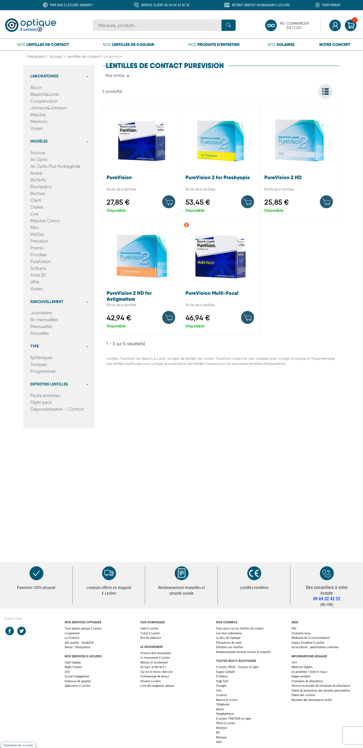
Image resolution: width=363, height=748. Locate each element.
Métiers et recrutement (154, 662)
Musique (221, 737)
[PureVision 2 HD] (299, 163)
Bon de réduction (150, 638)
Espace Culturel (225, 672)
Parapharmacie (225, 714)
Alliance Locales (150, 681)
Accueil (55, 56)
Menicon (38, 121)
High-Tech (222, 681)
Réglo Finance (73, 667)
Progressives (43, 371)
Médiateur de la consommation (311, 638)
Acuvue (37, 152)
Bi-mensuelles (44, 319)
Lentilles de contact (83, 56)
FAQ (294, 628)
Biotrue (37, 193)
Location (221, 695)
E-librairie (222, 676)
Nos (43, 44)
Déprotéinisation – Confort (57, 409)
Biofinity (38, 180)
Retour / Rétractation (77, 647)
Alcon (36, 87)
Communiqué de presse (154, 676)
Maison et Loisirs (227, 700)
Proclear (38, 254)
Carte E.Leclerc (149, 628)
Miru (34, 227)
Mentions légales (302, 667)
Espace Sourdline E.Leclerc (308, 643)
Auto (219, 742)
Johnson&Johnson (48, 108)
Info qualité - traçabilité (79, 643)
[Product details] (168, 201)
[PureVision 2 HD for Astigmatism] (141, 278)
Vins (218, 690)
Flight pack (41, 402)
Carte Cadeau (73, 662)
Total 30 (38, 275)
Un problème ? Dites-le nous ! (310, 672)
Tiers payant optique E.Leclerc (83, 628)
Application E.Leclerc (77, 686)
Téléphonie (222, 704)
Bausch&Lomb (44, 94)
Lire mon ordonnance (229, 633)
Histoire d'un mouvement (155, 653)
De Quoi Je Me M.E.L (153, 667)
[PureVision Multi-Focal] (220, 278)
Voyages (221, 686)
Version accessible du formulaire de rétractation (321, 686)
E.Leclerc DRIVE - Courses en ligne (237, 667)
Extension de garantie (78, 681)
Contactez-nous (301, 633)
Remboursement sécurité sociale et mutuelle (243, 652)
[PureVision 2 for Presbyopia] (220, 163)
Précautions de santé (229, 643)
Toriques (38, 364)
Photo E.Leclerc (225, 723)
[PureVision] (141, 163)
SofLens (38, 268)
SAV (67, 672)
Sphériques (41, 357)
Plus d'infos (114, 76)
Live (34, 214)
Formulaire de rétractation (307, 681)
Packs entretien (45, 395)
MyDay (37, 234)
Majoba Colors (45, 220)
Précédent (36, 56)
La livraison (72, 638)
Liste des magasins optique (157, 686)
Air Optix (38, 159)
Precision (39, 241)
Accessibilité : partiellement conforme (315, 647)
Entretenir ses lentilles (229, 647)
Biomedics (40, 186)
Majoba (37, 114)
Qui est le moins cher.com (156, 672)
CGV (294, 662)
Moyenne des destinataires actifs (312, 700)
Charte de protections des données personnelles (321, 690)
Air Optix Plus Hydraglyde (55, 166)
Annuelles (39, 333)
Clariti (35, 200)
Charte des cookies (303, 695)
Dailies (36, 207)
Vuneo (36, 128)
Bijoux (220, 709)
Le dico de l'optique (228, 638)
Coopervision (43, 101)
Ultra (34, 282)
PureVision (40, 261)
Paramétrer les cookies (18, 745)
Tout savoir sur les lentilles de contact (239, 628)
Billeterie (221, 728)
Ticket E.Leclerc (150, 633)
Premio (37, 248)
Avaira (36, 173)
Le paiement (72, 633)
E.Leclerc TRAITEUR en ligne (233, 719)
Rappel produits (301, 676)
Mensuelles (41, 326)
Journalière (41, 312)
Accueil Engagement (77, 676)
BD (218, 732)
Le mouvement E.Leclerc (155, 658)
